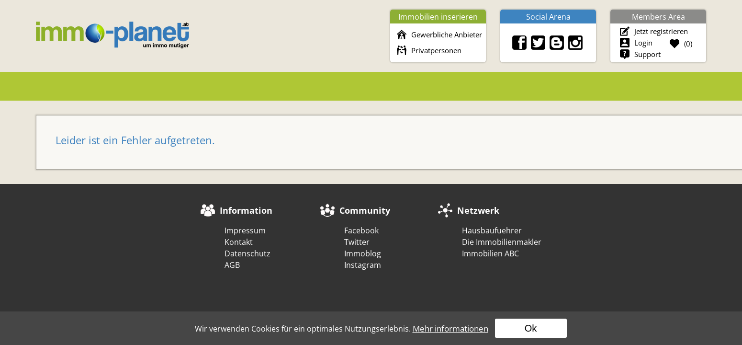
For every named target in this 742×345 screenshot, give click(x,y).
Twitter (357, 242)
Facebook (361, 230)
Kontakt (239, 242)
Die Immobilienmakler (501, 242)
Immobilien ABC (490, 253)
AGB (232, 265)
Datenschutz (247, 253)
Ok (531, 328)
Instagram (362, 265)
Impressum (245, 230)
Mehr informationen (450, 328)
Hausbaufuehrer (492, 230)
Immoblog (362, 253)
